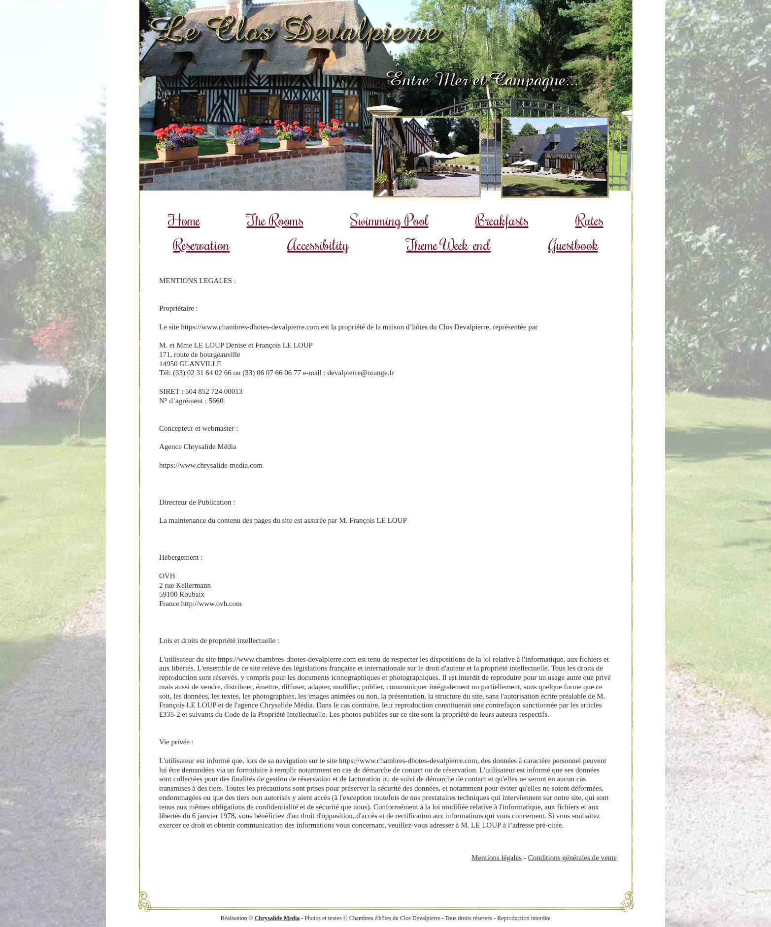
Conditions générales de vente (572, 858)
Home (184, 220)
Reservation (201, 244)
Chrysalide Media (277, 918)
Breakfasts (502, 220)
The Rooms (275, 220)
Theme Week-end (448, 244)
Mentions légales (496, 858)
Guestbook (573, 244)
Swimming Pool (389, 220)
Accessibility (318, 244)
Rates (589, 220)
